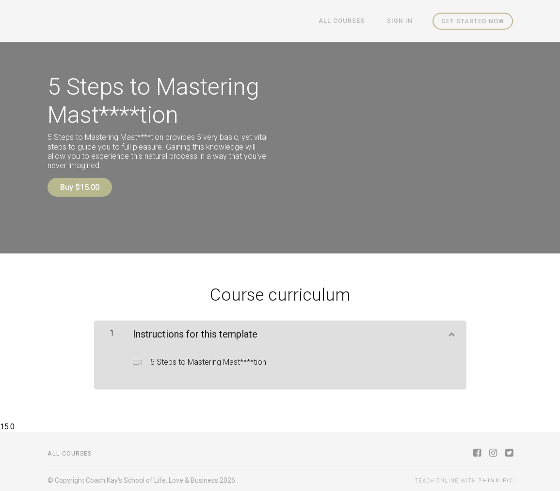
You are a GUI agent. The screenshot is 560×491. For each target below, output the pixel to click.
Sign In (402, 21)
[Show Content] (451, 330)
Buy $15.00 (79, 187)
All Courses (349, 21)
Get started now (472, 21)
